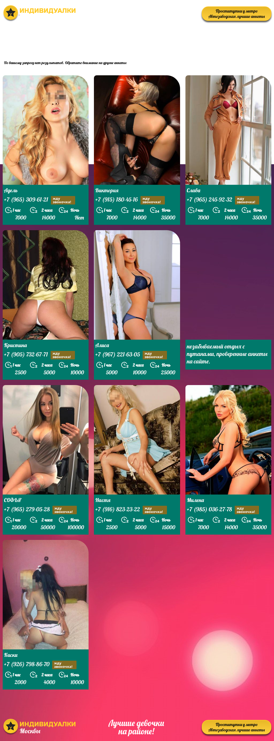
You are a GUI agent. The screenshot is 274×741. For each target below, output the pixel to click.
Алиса (102, 345)
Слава (193, 190)
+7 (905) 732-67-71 (39, 355)
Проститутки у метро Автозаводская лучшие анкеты (236, 13)
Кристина (15, 345)
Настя (103, 500)
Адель (11, 190)
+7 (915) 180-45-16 (130, 200)
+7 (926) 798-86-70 (40, 664)
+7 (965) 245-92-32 (223, 200)
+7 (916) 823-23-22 (131, 509)
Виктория (107, 190)
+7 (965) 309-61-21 (39, 200)
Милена (195, 500)
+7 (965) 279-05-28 (40, 509)
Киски (10, 655)
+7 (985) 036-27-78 (223, 509)
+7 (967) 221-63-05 (131, 355)
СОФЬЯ (12, 500)
